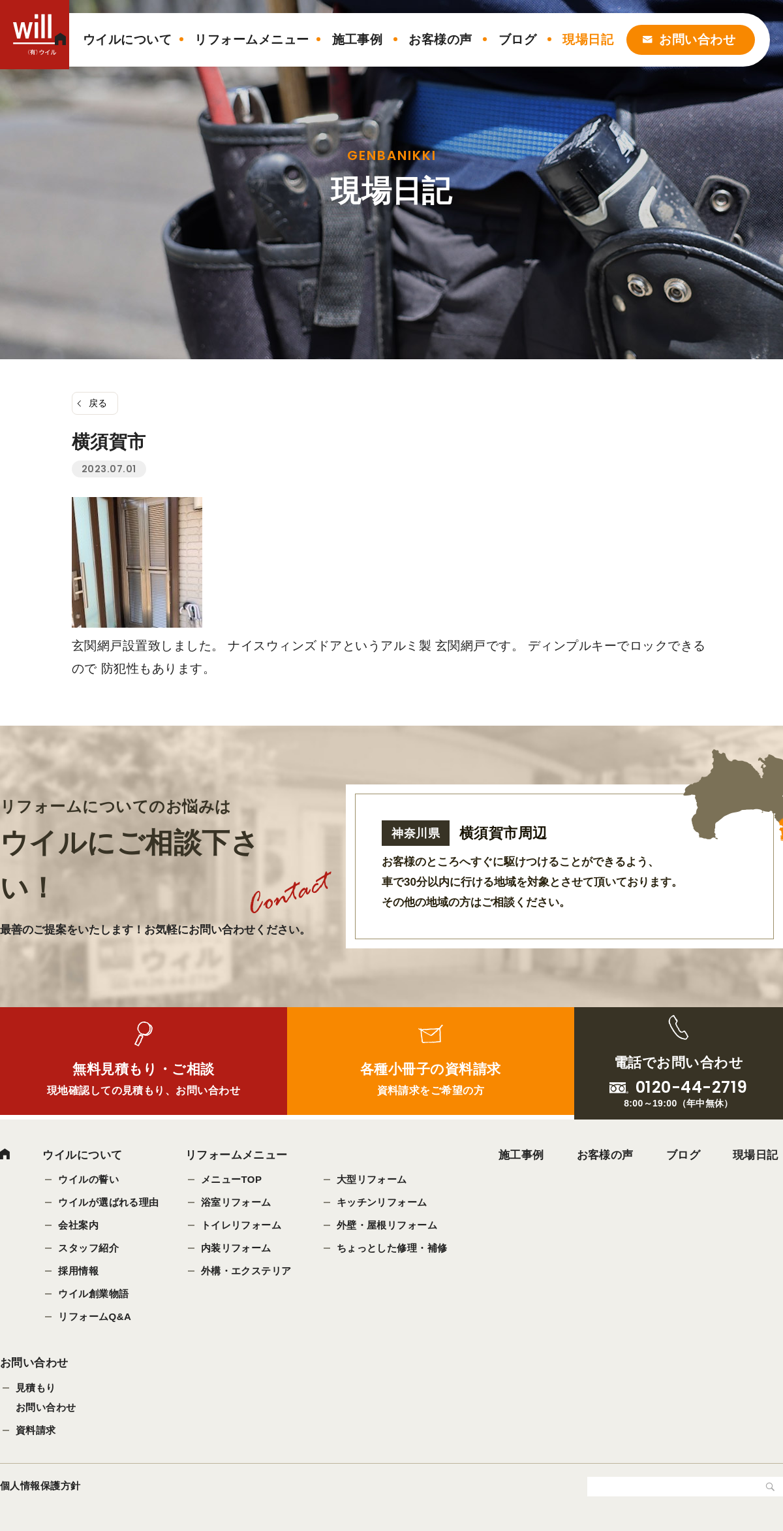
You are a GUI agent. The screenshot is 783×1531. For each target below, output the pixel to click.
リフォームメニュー (251, 39)
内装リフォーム (236, 1247)
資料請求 (36, 1432)
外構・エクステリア (246, 1270)
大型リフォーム (372, 1179)
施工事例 (357, 39)
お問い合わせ (697, 39)
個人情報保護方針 (40, 1487)
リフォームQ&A (94, 1316)
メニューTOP (231, 1179)
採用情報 (78, 1270)
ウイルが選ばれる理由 (108, 1202)
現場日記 (587, 39)
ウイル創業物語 (93, 1293)
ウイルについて (127, 39)
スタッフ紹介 (88, 1247)
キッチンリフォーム (382, 1202)
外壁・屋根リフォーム (387, 1225)
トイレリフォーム (241, 1225)
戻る (98, 403)
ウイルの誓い (88, 1179)
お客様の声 (440, 39)
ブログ (517, 39)
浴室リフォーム (236, 1202)
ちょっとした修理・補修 (392, 1247)
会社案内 (78, 1225)
